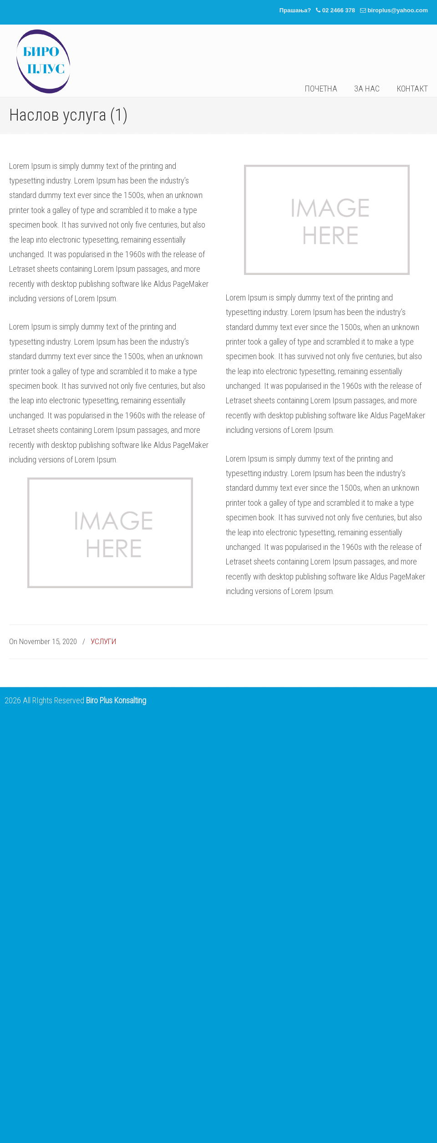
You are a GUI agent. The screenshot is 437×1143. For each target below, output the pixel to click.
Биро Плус (43, 61)
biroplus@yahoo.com (397, 10)
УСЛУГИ (103, 641)
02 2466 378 (338, 10)
